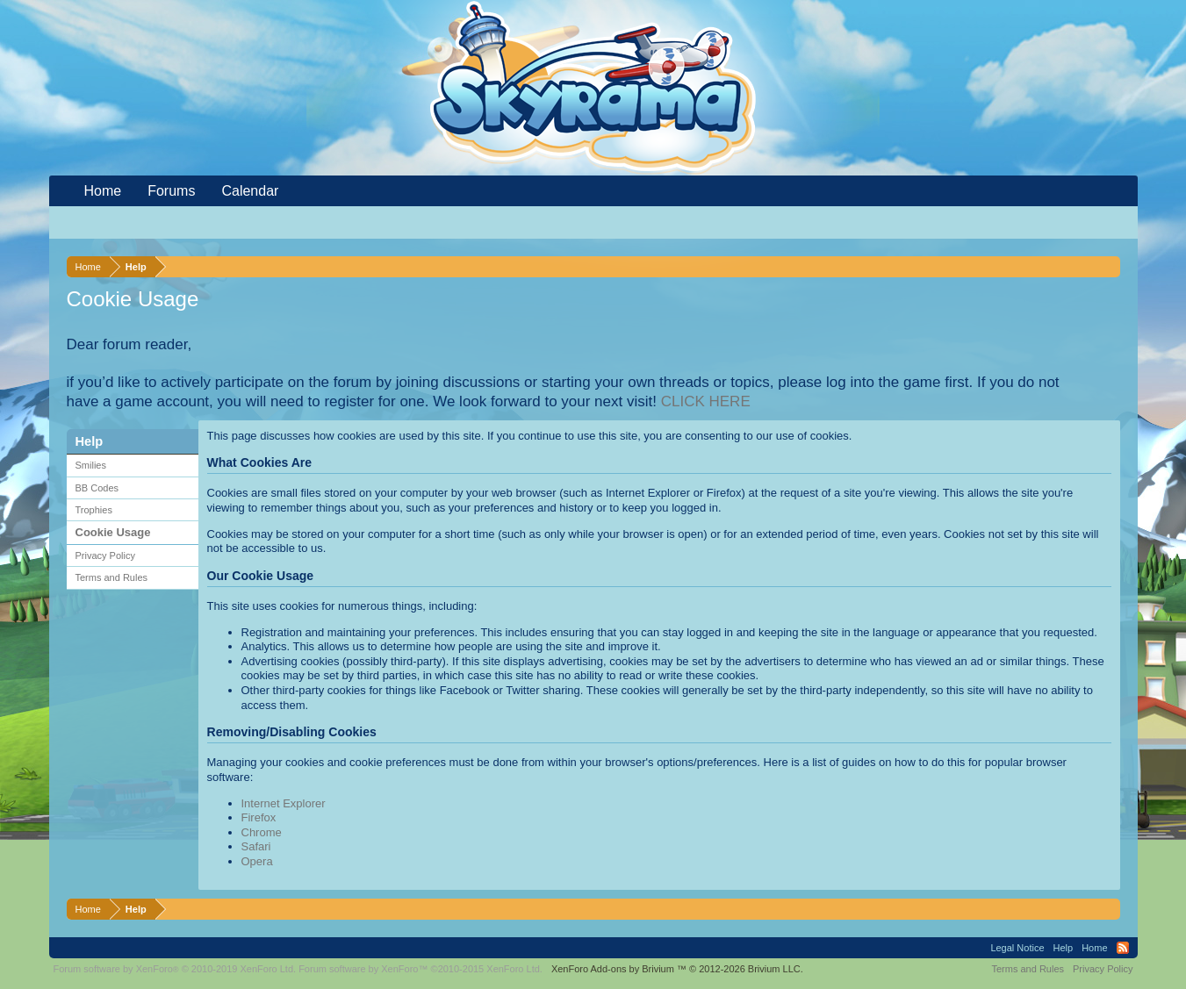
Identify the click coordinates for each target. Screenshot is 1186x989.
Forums (171, 190)
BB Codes (97, 488)
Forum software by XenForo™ (420, 969)
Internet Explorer (283, 803)
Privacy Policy (105, 555)
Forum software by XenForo (175, 969)
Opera (257, 861)
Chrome (261, 832)
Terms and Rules (111, 577)
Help (1063, 947)
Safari (256, 846)
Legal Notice (1017, 947)
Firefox (259, 817)
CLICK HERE (706, 401)
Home (103, 190)
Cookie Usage (113, 532)
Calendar (249, 190)
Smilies (90, 465)
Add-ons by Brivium (677, 969)
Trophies (93, 510)
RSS (1123, 948)
